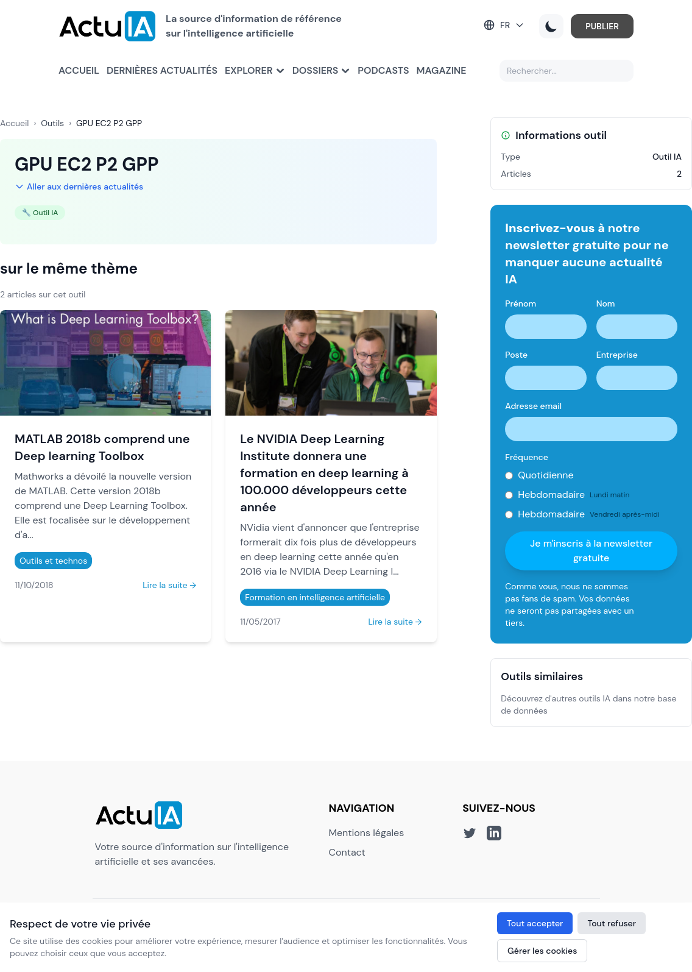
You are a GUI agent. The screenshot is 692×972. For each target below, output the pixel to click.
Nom (605, 303)
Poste (516, 354)
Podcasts (383, 70)
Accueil (78, 70)
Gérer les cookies (542, 950)
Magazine (442, 70)
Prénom (520, 303)
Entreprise (617, 354)
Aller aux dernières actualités (79, 186)
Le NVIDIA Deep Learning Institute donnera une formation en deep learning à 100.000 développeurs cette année (324, 473)
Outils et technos (53, 560)
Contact (347, 852)
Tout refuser (611, 923)
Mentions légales (366, 832)
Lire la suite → (169, 585)
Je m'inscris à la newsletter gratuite (591, 550)
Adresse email (533, 405)
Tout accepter (535, 923)
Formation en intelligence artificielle (315, 597)
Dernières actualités (162, 70)
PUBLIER (602, 26)
